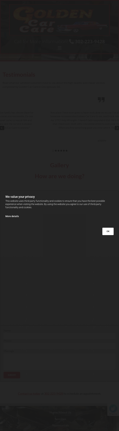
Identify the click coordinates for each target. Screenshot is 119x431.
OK (108, 231)
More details (12, 216)
